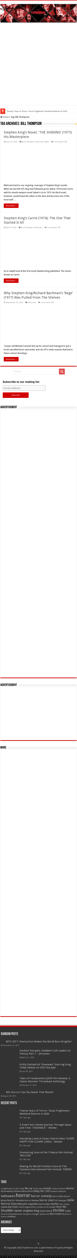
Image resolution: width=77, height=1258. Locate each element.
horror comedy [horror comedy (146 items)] (41, 1196)
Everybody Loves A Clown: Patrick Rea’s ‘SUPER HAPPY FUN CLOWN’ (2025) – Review (47, 1140)
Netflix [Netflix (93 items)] (55, 1203)
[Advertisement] (38, 66)
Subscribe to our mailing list (21, 381)
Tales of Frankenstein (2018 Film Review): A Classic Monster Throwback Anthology (45, 1080)
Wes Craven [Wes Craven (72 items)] (55, 1213)
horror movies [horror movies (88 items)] (15, 1200)
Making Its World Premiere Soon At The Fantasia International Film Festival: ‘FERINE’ (46, 1168)
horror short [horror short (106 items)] (47, 1200)
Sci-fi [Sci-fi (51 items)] (46, 1207)
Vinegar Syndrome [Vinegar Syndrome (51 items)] (40, 1214)
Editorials (39, 142)
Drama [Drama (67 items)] (17, 1191)
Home (4, 117)
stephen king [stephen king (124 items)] (31, 1210)
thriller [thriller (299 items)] (59, 1210)
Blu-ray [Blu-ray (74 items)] (28, 1188)
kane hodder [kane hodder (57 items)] (44, 1204)
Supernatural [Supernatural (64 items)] (46, 1211)
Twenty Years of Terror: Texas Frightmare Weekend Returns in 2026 (37, 111)
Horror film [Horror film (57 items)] (57, 1196)
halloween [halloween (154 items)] (8, 1196)
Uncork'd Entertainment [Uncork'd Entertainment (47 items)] (11, 1214)
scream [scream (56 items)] (52, 1207)
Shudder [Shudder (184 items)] (7, 1210)
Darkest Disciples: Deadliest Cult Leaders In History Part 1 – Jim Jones (45, 1052)
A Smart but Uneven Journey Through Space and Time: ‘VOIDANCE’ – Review (45, 1126)
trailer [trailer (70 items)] (68, 1211)
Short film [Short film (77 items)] (61, 1206)
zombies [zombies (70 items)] (11, 1216)
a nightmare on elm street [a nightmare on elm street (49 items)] (12, 1188)
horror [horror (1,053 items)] (23, 1195)
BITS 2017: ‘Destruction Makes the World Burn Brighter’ (39, 1041)
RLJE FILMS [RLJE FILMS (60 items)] (13, 1207)
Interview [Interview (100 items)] (16, 1203)
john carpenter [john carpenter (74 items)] (30, 1204)
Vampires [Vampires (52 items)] (27, 1214)
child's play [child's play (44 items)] (37, 1188)
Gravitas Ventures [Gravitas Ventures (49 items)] (58, 1191)
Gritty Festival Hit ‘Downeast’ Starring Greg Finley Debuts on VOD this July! (45, 1066)
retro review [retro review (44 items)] (64, 1204)
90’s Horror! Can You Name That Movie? (29, 1092)
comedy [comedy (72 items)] (47, 1188)
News (46, 142)
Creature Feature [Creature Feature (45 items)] (58, 1188)
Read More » (11, 206)
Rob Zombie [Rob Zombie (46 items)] (37, 1207)
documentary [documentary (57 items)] (7, 1191)
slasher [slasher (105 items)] (18, 1210)
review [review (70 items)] (4, 1207)
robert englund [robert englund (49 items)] (25, 1207)
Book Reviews (28, 142)
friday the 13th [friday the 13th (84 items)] (41, 1191)
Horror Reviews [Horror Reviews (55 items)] (31, 1200)
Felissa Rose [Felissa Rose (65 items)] (27, 1191)
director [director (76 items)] (70, 1188)
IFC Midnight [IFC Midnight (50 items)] (60, 1200)
